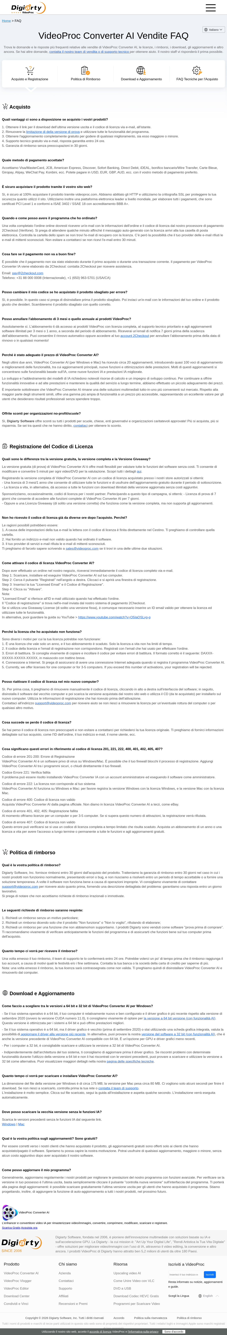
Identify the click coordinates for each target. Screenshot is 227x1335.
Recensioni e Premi (73, 1304)
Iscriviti (210, 1274)
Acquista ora (29, 1227)
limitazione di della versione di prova (53, 132)
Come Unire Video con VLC (134, 1281)
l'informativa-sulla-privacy (143, 1331)
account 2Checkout (134, 336)
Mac (21, 1124)
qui (139, 471)
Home (6, 21)
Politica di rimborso (189, 1318)
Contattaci (66, 1281)
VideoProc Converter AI (21, 1273)
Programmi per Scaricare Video (137, 1304)
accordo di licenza (100, 1331)
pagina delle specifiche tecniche (130, 1061)
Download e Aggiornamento (141, 73)
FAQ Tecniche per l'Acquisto (197, 73)
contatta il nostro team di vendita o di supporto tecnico (89, 52)
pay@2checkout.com (27, 273)
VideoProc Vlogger (18, 1281)
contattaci (80, 426)
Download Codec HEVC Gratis (136, 1296)
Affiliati (64, 1296)
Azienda (65, 1273)
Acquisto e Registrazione (29, 73)
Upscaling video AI (127, 1273)
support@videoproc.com (53, 703)
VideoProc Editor (16, 1288)
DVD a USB (122, 1288)
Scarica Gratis (11, 1227)
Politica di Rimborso (85, 73)
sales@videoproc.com (82, 548)
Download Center (17, 1296)
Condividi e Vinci (16, 1304)
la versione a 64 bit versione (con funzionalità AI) (179, 1018)
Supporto (65, 1288)
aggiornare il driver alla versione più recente (53, 1034)
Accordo (119, 1318)
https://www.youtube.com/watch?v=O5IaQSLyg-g (114, 617)
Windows (8, 1124)
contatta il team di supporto (118, 1088)
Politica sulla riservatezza (150, 1318)
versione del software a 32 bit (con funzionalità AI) (178, 1034)
